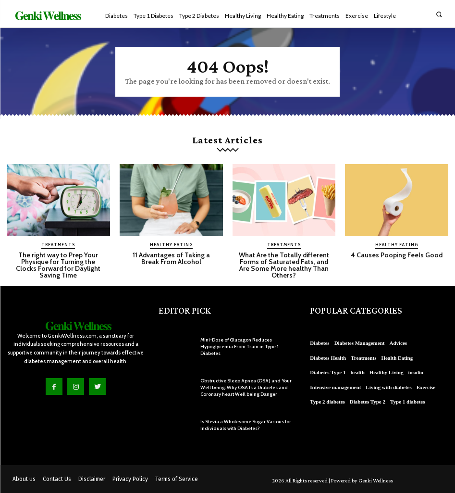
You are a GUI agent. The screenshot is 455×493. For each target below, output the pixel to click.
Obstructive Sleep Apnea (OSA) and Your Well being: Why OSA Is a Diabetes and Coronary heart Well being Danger (246, 387)
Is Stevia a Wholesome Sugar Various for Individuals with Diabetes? (245, 424)
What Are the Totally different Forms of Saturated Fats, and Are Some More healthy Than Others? (284, 265)
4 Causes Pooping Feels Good (397, 255)
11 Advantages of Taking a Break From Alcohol (171, 258)
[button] (439, 14)
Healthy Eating (171, 244)
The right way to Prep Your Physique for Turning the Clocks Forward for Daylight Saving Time (58, 265)
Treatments (58, 244)
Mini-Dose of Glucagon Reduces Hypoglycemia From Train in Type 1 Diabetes (239, 346)
